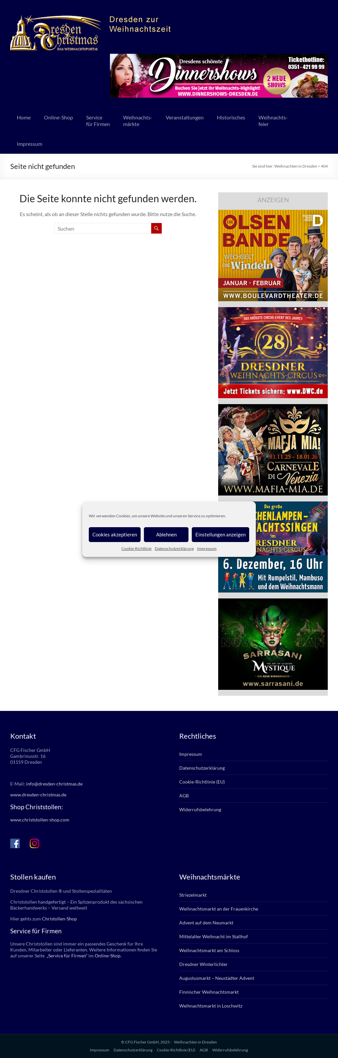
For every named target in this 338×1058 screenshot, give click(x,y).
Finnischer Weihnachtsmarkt (209, 992)
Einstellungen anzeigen (220, 534)
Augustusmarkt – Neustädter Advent (216, 978)
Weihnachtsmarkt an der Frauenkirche (218, 909)
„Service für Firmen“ (66, 955)
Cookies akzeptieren (114, 534)
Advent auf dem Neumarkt (206, 922)
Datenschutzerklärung (174, 548)
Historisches (231, 117)
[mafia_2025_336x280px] (273, 407)
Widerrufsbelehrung (200, 809)
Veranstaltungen (185, 117)
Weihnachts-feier (273, 120)
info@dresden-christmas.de (54, 783)
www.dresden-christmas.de (38, 794)
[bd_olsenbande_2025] (273, 213)
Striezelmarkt (193, 895)
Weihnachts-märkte (137, 120)
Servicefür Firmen (98, 120)
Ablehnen (166, 534)
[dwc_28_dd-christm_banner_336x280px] (273, 310)
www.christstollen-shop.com (39, 819)
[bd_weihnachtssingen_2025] (273, 504)
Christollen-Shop (59, 918)
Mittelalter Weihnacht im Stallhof (213, 936)
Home (24, 117)
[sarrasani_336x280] (273, 601)
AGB (184, 795)
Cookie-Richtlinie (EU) (202, 782)
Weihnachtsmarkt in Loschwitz (210, 1006)
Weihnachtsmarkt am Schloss (209, 950)
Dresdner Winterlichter (203, 964)
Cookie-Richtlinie (136, 548)
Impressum (207, 548)
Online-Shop (58, 117)
